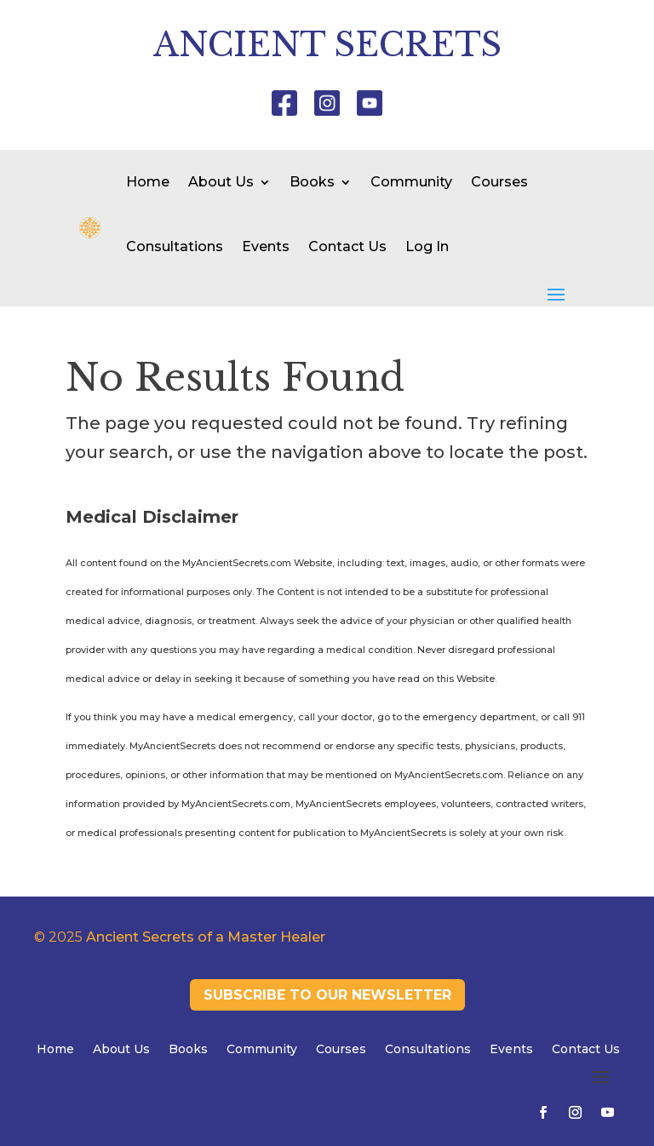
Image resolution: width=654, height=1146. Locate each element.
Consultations (174, 246)
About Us (221, 182)
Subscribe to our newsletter (327, 995)
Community (411, 182)
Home (147, 182)
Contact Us (347, 246)
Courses (499, 182)
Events (266, 246)
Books (312, 182)
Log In (427, 246)
